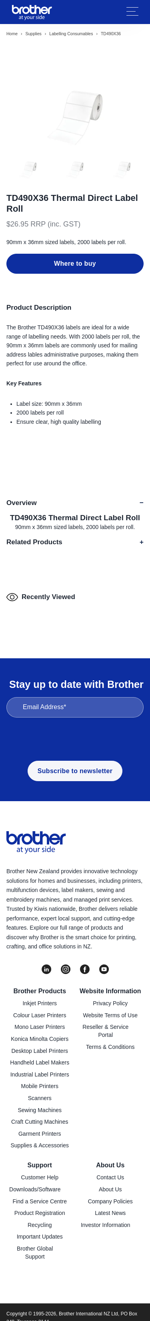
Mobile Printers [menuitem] (39, 1086)
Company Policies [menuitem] (110, 1201)
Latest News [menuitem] (110, 1213)
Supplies (34, 33)
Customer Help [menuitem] (39, 1177)
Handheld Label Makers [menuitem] (39, 1062)
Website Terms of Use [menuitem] (110, 1015)
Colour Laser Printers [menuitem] (39, 1015)
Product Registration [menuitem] (39, 1213)
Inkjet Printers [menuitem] (39, 1003)
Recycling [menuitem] (40, 1225)
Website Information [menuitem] (110, 991)
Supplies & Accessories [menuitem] (39, 1145)
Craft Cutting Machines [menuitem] (39, 1122)
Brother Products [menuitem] (39, 991)
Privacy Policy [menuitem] (110, 1003)
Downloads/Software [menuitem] (34, 1189)
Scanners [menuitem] (40, 1098)
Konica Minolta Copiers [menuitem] (39, 1039)
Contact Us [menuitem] (110, 1177)
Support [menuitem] (40, 1165)
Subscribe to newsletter (75, 771)
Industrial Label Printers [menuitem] (39, 1074)
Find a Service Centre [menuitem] (40, 1201)
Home (12, 33)
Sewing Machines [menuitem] (40, 1110)
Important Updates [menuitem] (40, 1236)
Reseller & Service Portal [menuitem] (105, 1031)
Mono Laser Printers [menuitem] (39, 1027)
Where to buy (75, 263)
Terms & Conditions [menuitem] (110, 1047)
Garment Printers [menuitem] (39, 1134)
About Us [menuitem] (110, 1165)
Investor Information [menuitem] (105, 1225)
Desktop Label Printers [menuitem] (39, 1051)
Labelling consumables (71, 33)
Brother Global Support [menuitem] (35, 1252)
